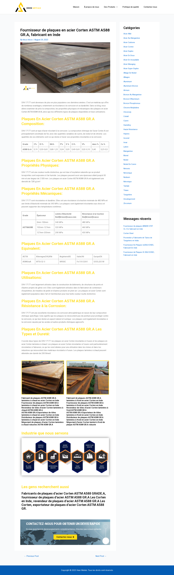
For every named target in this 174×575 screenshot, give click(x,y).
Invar (125, 142)
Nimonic (126, 168)
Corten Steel (128, 233)
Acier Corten (128, 47)
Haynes (126, 134)
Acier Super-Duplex (131, 68)
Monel (126, 155)
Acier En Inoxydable (131, 60)
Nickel (126, 160)
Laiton (126, 147)
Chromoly (127, 112)
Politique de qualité (132, 7)
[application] (119, 7)
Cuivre (126, 120)
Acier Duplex (128, 51)
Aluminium (127, 81)
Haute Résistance (130, 129)
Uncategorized (129, 199)
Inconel (126, 138)
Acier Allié (127, 34)
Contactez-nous (151, 7)
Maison (80, 7)
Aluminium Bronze (131, 86)
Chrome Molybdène (131, 107)
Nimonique (128, 173)
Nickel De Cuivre (130, 164)
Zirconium (127, 203)
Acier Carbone (129, 42)
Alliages (126, 77)
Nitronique (127, 181)
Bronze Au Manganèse (133, 94)
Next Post (100, 556)
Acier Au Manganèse (132, 38)
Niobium (126, 177)
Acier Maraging (129, 64)
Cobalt (126, 116)
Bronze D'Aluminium (131, 99)
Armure (126, 90)
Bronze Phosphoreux (132, 103)
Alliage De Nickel (130, 73)
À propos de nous (94, 7)
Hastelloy (127, 125)
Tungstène (127, 194)
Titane (126, 190)
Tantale (126, 186)
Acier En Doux (129, 55)
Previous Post (31, 556)
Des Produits (113, 7)
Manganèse (128, 151)
